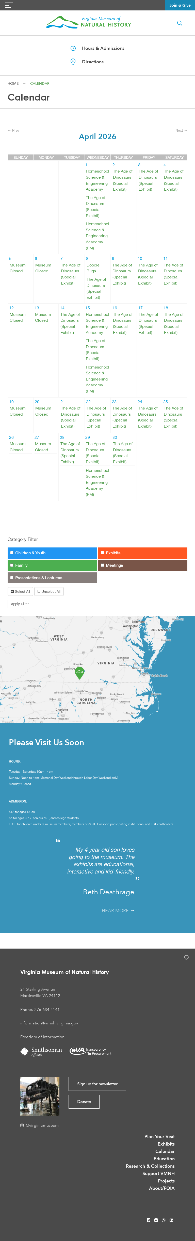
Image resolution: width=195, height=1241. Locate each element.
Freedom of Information (42, 1036)
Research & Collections (150, 1166)
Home (13, 83)
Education (164, 1158)
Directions (87, 62)
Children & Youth (27, 553)
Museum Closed (18, 268)
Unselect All (49, 591)
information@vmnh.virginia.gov (49, 1023)
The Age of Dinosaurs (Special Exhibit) (95, 206)
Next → (181, 130)
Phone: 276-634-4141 (40, 1009)
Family (18, 565)
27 (37, 437)
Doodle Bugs (93, 268)
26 (11, 437)
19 (11, 401)
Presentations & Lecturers (36, 577)
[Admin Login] (181, 958)
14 (62, 307)
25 (165, 401)
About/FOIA (162, 1188)
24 (140, 401)
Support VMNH (158, 1173)
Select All (20, 591)
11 (165, 258)
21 (62, 401)
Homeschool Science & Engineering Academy (97, 180)
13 (37, 307)
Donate (84, 1101)
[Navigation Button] (9, 5)
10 (140, 258)
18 (166, 307)
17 (140, 307)
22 (88, 401)
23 (114, 401)
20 (37, 401)
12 (11, 307)
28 (62, 437)
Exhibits (110, 553)
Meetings (112, 565)
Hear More (118, 910)
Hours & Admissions (97, 48)
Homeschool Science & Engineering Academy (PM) (97, 235)
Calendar (165, 1151)
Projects (166, 1180)
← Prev (14, 130)
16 (114, 307)
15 (87, 307)
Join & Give (180, 5)
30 (114, 437)
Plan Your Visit (159, 1136)
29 (87, 437)
